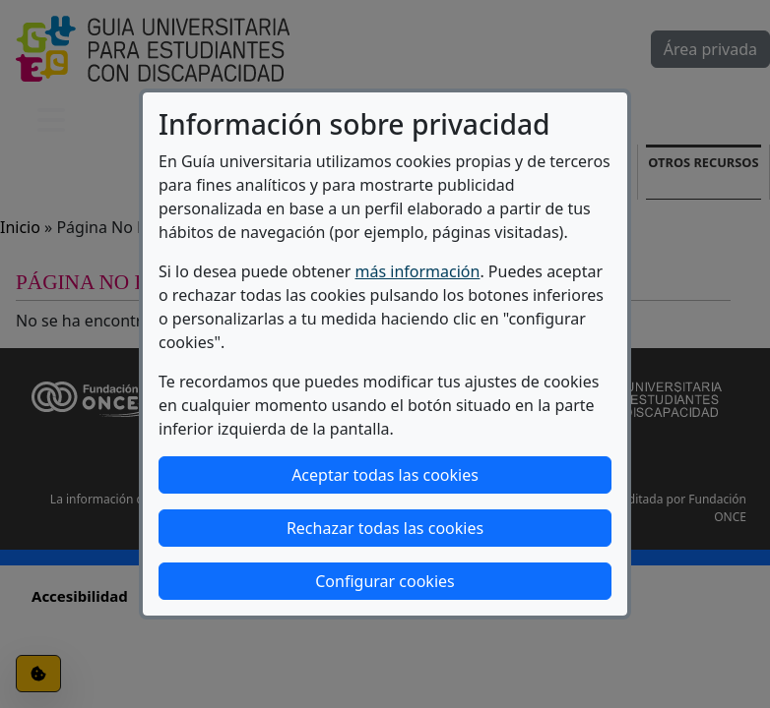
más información (418, 271)
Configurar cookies (384, 581)
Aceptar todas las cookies (385, 475)
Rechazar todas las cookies (385, 528)
